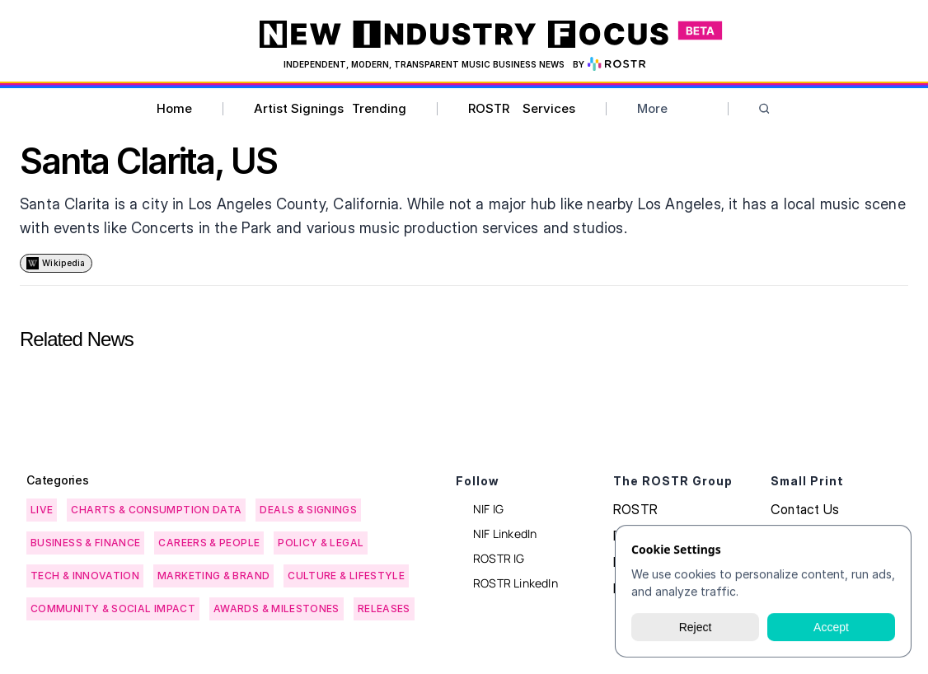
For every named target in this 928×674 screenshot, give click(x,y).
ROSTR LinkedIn (515, 583)
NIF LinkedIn (505, 533)
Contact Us (805, 509)
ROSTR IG (499, 558)
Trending (379, 108)
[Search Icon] (764, 109)
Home (174, 108)
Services (549, 108)
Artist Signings (299, 108)
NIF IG (488, 509)
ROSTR (488, 108)
